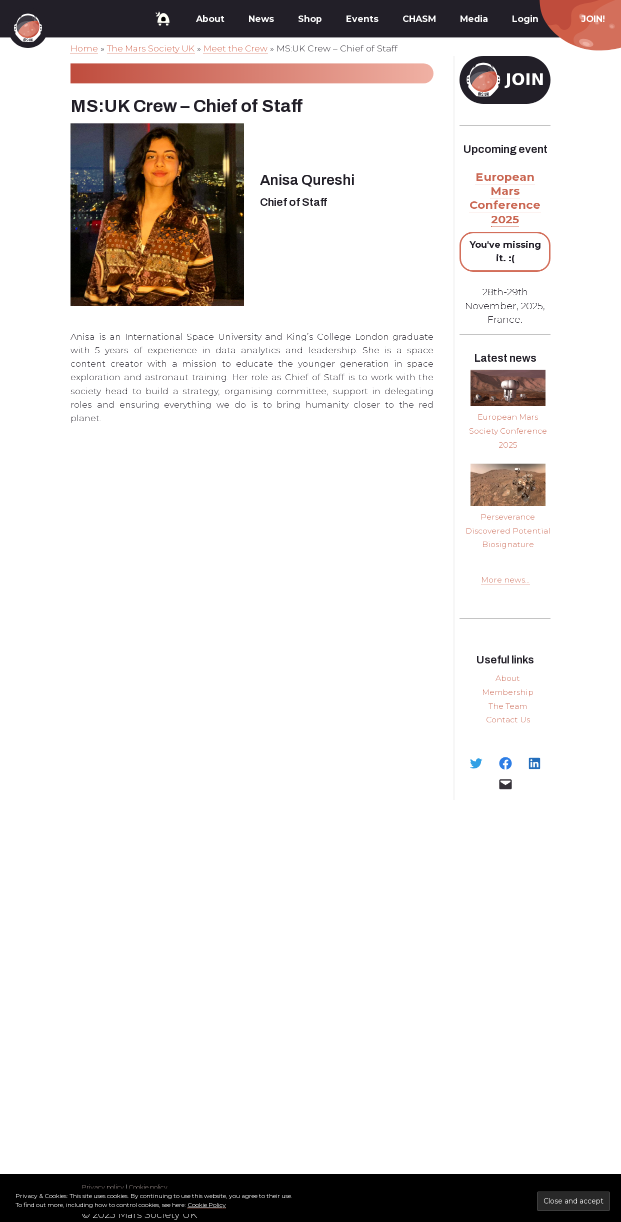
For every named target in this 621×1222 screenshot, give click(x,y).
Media (474, 18)
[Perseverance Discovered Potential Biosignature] (508, 484)
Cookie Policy (207, 1205)
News (261, 18)
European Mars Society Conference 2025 (508, 430)
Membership (507, 703)
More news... (505, 592)
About (210, 18)
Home (84, 48)
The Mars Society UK (152, 48)
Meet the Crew (239, 48)
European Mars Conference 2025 (505, 198)
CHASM (419, 18)
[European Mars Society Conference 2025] (508, 388)
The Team (508, 717)
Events (362, 18)
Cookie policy (151, 1187)
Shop (310, 18)
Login (525, 18)
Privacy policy (103, 1187)
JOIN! (593, 18)
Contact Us (507, 730)
